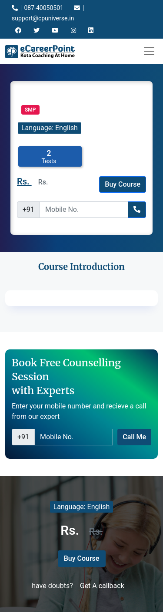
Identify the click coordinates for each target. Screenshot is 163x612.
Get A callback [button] (102, 586)
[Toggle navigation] (149, 51)
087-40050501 (37, 7)
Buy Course (122, 184)
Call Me (134, 437)
